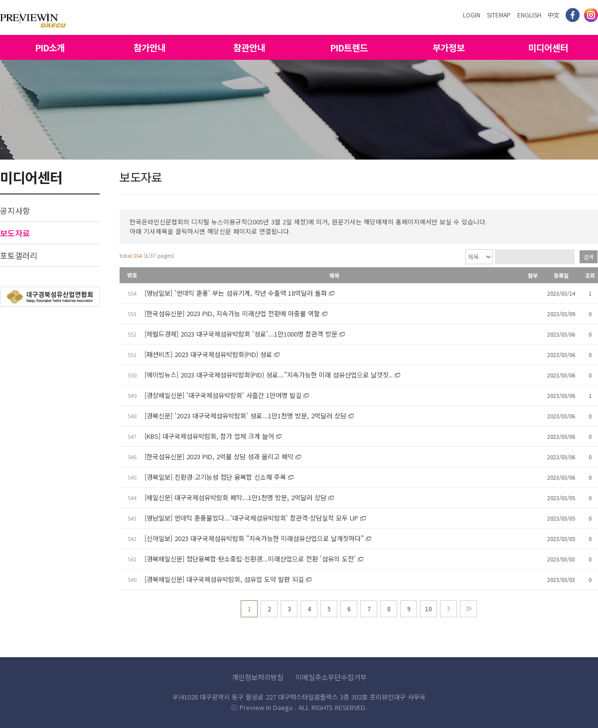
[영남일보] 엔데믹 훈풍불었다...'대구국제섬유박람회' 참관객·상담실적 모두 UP (251, 518)
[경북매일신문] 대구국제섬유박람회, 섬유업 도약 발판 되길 (224, 579)
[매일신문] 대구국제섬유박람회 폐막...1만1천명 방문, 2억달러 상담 (235, 497)
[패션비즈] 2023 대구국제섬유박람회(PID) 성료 (208, 354)
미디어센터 (548, 47)
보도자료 (15, 233)
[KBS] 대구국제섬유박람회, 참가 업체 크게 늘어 (209, 436)
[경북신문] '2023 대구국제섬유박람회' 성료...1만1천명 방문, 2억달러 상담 (245, 415)
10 (428, 608)
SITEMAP (499, 14)
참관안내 (249, 47)
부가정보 (448, 47)
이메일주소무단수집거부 (331, 677)
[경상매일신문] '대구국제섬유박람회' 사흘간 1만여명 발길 (223, 395)
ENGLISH (529, 14)
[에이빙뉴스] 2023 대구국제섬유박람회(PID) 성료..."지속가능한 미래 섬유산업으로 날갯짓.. (269, 374)
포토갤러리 (18, 255)
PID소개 (50, 47)
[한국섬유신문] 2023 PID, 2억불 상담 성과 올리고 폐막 (219, 456)
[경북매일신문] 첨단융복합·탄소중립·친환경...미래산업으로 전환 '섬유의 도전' (250, 558)
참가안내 (149, 47)
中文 (554, 14)
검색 (589, 257)
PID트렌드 (349, 47)
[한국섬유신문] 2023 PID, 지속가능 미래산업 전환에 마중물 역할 (232, 313)
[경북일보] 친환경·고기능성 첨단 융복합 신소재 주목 (215, 477)
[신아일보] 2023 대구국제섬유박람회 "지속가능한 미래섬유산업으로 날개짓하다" (254, 538)
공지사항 (15, 210)
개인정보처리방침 (258, 677)
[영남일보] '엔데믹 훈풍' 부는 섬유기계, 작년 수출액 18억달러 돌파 (236, 293)
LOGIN (471, 14)
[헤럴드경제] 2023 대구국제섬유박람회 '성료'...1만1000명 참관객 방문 (241, 334)
